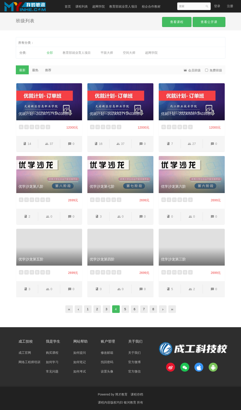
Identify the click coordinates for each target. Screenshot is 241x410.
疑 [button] (37, 127)
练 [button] (21, 127)
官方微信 (134, 371)
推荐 (48, 70)
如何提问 (79, 352)
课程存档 (137, 394)
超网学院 (98, 6)
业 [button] (48, 127)
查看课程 (176, 22)
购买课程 (52, 352)
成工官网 (25, 352)
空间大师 (129, 52)
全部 (50, 52)
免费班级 (213, 70)
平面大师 (107, 52)
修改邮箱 (107, 352)
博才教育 (121, 394)
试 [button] (26, 127)
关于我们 (134, 352)
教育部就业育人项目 (123, 6)
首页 (68, 6)
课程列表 (81, 6)
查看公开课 (209, 22)
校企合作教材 (151, 6)
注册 (230, 6)
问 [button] (32, 127)
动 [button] (42, 127)
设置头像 (107, 371)
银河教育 (130, 402)
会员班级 (192, 70)
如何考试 (79, 371)
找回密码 (107, 362)
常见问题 (52, 371)
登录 (217, 6)
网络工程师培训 (29, 362)
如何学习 (52, 362)
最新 (22, 70)
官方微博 (134, 362)
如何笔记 (79, 362)
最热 (35, 70)
